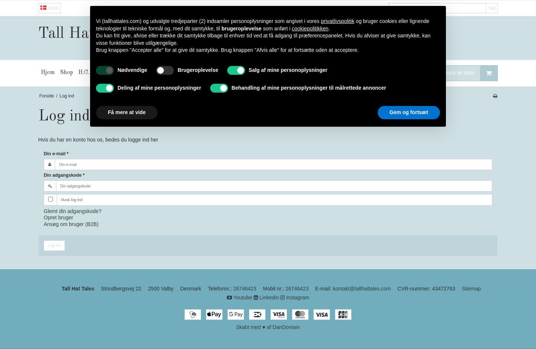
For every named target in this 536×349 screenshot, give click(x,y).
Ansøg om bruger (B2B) (71, 224)
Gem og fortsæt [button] (409, 112)
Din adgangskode (64, 175)
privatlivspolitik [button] (337, 21)
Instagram (294, 297)
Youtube (239, 297)
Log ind (54, 245)
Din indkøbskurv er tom (455, 73)
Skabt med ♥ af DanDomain (268, 327)
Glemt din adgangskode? (73, 211)
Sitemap (471, 289)
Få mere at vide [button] (127, 112)
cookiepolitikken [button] (310, 28)
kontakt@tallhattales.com (362, 289)
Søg (491, 8)
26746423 (244, 289)
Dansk (49, 8)
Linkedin (266, 297)
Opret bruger (58, 217)
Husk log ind (72, 199)
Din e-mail (56, 153)
